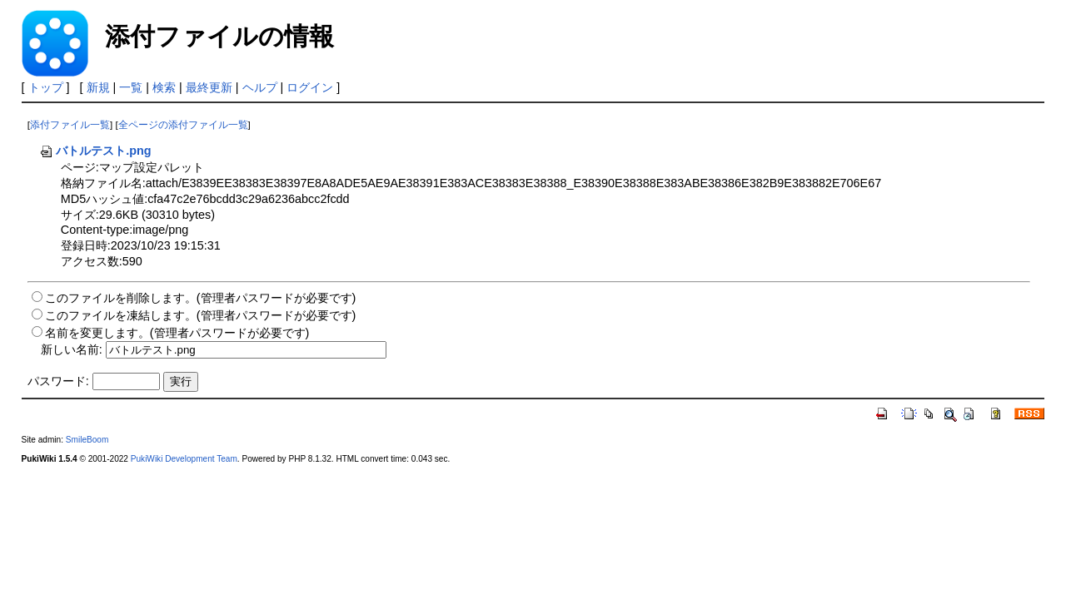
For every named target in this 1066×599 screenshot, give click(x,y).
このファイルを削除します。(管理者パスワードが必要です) (200, 297)
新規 (98, 87)
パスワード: (58, 381)
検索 (164, 87)
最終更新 (209, 87)
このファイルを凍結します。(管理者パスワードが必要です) (200, 315)
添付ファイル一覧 (70, 125)
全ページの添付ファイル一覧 (183, 125)
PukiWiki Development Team (184, 458)
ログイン (309, 87)
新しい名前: (71, 349)
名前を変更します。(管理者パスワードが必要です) (177, 332)
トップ (45, 87)
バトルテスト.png (95, 150)
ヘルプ (259, 87)
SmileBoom (87, 439)
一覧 (130, 87)
